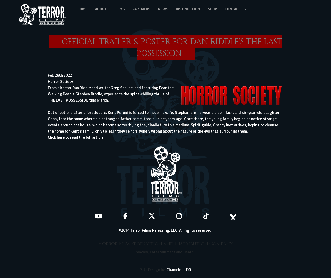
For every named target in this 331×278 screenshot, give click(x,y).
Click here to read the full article (75, 137)
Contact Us (235, 8)
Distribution (188, 8)
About (101, 8)
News (163, 8)
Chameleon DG (179, 270)
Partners (141, 8)
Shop (212, 8)
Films (120, 8)
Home (82, 8)
